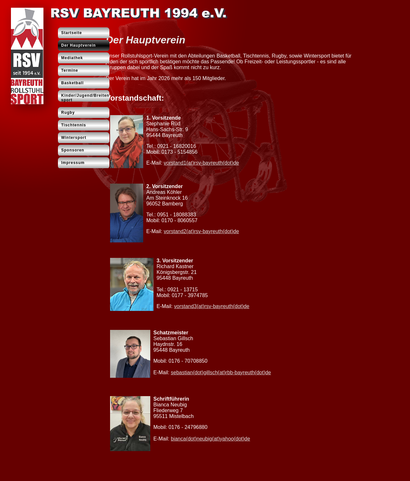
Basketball (72, 83)
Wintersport (73, 137)
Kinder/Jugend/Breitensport (85, 97)
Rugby (68, 112)
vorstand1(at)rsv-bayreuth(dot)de (201, 163)
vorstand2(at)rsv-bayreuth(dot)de (201, 231)
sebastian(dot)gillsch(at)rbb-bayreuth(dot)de (221, 372)
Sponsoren (72, 150)
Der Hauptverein (78, 45)
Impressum (73, 162)
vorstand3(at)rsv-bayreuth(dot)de (211, 306)
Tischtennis (73, 125)
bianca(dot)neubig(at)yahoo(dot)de (210, 438)
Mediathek (72, 58)
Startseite (71, 33)
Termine (69, 70)
